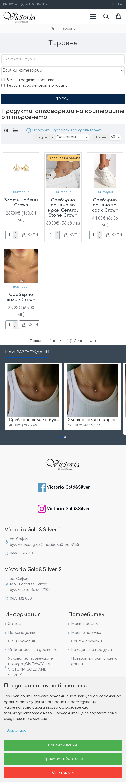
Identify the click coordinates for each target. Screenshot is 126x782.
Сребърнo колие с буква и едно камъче (34, 420)
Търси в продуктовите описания (35, 85)
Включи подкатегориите (27, 80)
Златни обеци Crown (21, 202)
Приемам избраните (63, 759)
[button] (61, 437)
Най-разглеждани (27, 352)
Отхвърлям (63, 772)
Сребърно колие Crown (21, 297)
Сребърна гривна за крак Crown (104, 205)
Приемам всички (63, 745)
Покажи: (101, 137)
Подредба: (44, 137)
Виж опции (16, 730)
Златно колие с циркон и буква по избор (93, 420)
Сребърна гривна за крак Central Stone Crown (63, 208)
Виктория (21, 192)
